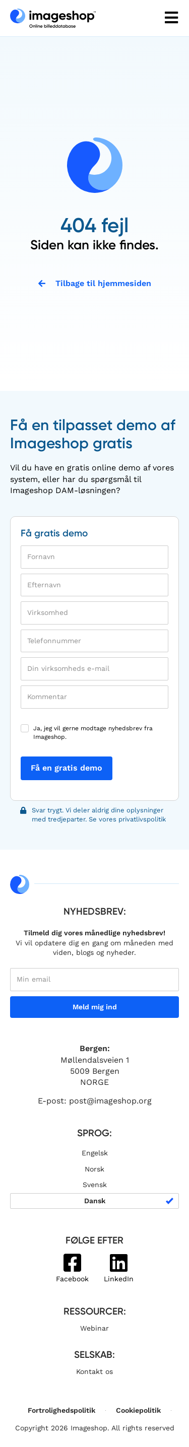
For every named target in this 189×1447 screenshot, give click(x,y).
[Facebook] (72, 1263)
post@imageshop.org (110, 1101)
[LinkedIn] (118, 1263)
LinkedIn (119, 1279)
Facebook (72, 1279)
